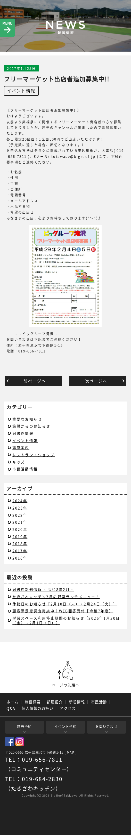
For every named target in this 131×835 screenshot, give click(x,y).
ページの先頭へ (65, 674)
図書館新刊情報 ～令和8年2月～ (43, 589)
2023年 (19, 507)
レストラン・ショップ (33, 454)
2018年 (19, 543)
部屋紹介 (55, 702)
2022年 (19, 515)
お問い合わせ (106, 726)
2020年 (19, 529)
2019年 (19, 536)
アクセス (68, 708)
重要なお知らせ (27, 419)
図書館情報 (23, 433)
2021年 (19, 522)
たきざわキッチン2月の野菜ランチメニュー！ (56, 596)
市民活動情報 (25, 468)
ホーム (12, 702)
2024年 (19, 500)
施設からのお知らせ (31, 426)
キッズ (18, 461)
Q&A (10, 708)
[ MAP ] (70, 752)
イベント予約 (65, 726)
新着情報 (77, 702)
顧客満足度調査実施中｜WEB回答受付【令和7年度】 (62, 610)
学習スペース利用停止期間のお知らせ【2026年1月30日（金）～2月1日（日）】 (66, 620)
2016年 (19, 557)
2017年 (19, 550)
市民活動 (99, 702)
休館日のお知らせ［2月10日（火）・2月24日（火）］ (64, 603)
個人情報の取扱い (38, 708)
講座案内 (20, 447)
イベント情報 (21, 90)
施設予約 (24, 726)
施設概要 (33, 702)
